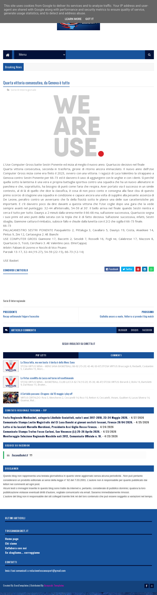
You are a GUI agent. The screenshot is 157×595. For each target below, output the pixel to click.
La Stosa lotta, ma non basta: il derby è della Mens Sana (48, 366)
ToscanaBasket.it (19, 459)
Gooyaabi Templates (54, 589)
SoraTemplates (21, 589)
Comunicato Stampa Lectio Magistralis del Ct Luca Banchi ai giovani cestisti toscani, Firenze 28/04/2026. (68, 426)
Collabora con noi (16, 552)
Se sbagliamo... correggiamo (22, 557)
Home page (11, 543)
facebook (147, 334)
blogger (122, 334)
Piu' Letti (41, 359)
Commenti (116, 359)
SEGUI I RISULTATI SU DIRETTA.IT (78, 348)
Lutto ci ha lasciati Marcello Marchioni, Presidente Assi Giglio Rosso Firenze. (50, 431)
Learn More (73, 19)
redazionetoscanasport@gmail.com (47, 575)
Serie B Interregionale (23, 94)
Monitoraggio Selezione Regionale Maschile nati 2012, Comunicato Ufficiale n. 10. (52, 440)
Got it (89, 19)
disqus (134, 334)
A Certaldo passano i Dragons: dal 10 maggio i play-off (46, 398)
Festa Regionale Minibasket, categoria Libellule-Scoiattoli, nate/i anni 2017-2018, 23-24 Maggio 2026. (65, 422)
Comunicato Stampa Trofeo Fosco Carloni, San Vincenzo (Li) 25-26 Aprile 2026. (51, 436)
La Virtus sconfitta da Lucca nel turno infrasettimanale (47, 382)
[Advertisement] (78, 45)
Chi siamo (11, 548)
